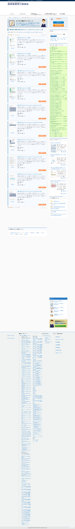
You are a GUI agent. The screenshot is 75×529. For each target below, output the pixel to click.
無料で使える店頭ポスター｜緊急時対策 (37, 405)
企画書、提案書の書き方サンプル (26, 479)
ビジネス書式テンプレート (16, 17)
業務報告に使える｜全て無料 (26, 404)
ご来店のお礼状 (35, 433)
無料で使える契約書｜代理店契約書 (26, 385)
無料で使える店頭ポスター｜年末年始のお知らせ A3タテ (38, 420)
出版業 (34, 403)
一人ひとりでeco (12, 338)
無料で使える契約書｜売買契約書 (26, 389)
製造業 (34, 389)
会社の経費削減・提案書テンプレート (26, 484)
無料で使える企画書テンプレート (26, 347)
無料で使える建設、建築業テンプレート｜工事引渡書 (37, 356)
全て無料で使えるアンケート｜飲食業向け (37, 426)
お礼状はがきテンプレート (15, 232)
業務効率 (46, 338)
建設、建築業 (35, 337)
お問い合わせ (59, 350)
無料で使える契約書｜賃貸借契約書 (26, 387)
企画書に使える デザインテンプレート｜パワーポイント (26, 476)
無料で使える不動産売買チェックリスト (37, 385)
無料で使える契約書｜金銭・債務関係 (25, 402)
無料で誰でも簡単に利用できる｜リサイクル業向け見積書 (37, 398)
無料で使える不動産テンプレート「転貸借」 (37, 375)
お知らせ (25, 234)
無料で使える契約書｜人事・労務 (25, 400)
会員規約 (58, 344)
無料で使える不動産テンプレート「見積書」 (37, 373)
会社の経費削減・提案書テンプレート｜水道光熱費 (26, 502)
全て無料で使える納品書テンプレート (26, 373)
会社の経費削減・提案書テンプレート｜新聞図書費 (26, 492)
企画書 (37, 232)
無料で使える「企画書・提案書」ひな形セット (26, 459)
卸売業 (34, 388)
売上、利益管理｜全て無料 (26, 411)
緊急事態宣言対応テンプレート (26, 442)
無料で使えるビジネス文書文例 (26, 415)
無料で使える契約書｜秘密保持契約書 (26, 396)
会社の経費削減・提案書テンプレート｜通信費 (26, 512)
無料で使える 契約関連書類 (37, 358)
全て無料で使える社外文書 (26, 433)
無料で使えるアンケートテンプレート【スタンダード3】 (29, 174)
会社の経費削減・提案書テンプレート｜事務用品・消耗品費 (26, 500)
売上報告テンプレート (25, 524)
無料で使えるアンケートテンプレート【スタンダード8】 (29, 191)
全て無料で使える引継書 (25, 431)
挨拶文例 (32, 232)
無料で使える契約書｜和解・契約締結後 (25, 398)
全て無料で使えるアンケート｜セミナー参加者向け (37, 430)
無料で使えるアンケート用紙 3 (24, 87)
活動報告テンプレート (25, 523)
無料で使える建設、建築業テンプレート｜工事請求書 (37, 347)
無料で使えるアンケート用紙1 (23, 37)
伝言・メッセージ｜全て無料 (26, 408)
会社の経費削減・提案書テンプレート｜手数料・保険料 (26, 508)
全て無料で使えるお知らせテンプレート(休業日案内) (26, 354)
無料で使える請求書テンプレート (26, 345)
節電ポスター (23, 451)
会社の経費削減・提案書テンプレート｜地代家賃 (26, 520)
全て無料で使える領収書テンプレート (26, 375)
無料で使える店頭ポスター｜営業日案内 (37, 422)
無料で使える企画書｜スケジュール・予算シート (26, 472)
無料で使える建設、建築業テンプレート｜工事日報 (37, 351)
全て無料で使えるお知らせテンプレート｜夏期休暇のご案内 (26, 357)
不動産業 (34, 359)
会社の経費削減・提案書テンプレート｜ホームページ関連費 (26, 497)
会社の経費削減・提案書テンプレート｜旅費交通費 (26, 510)
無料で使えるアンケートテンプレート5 (25, 139)
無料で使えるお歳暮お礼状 (26, 435)
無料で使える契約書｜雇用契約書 (26, 381)
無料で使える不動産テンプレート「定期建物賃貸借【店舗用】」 (37, 365)
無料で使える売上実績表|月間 (55, 142)
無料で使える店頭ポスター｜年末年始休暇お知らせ (37, 417)
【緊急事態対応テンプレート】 (26, 446)
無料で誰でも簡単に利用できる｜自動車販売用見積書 (37, 396)
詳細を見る (64, 151)
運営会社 (58, 347)
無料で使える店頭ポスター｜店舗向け (37, 411)
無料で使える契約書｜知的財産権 (26, 392)
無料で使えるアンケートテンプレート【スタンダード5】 (29, 156)
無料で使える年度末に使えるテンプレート (26, 430)
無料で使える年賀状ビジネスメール (26, 440)
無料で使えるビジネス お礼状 (26, 419)
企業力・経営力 (48, 339)
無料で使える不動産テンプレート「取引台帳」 (37, 379)
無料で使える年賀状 (24, 438)
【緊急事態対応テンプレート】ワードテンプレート (26, 450)
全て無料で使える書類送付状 (26, 377)
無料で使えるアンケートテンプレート (26, 349)
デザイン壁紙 (35, 441)
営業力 (46, 340)
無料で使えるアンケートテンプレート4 (25, 70)
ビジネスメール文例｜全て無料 (26, 410)
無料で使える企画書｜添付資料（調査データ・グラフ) (26, 474)
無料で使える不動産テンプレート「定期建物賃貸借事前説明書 (37, 368)
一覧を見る (64, 193)
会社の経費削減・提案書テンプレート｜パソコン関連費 (26, 505)
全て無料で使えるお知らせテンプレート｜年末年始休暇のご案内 (26, 360)
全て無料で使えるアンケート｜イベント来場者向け (37, 428)
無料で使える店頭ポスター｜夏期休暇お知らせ (37, 415)
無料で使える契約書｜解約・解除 (25, 394)
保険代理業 (35, 390)
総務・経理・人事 (48, 341)
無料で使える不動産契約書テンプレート (37, 361)
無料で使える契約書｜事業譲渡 (26, 379)
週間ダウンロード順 (30, 32)
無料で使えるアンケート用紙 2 (24, 53)
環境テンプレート (24, 522)
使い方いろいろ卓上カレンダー (37, 435)
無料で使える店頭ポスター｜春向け (37, 413)
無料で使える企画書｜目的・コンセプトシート (25, 467)
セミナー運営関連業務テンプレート (26, 455)
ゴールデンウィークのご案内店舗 (37, 437)
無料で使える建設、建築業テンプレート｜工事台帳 (37, 349)
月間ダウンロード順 (22, 32)
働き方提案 (23, 481)
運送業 (34, 387)
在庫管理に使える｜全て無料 (26, 413)
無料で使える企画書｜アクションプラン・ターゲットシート (26, 469)
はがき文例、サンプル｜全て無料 (26, 406)
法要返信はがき (56, 201)
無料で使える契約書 (24, 340)
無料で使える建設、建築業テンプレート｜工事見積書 (37, 345)
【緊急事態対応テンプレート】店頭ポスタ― (26, 448)
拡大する (12, 48)
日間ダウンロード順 (38, 32)
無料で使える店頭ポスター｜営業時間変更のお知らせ (37, 409)
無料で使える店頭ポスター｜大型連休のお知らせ (37, 424)
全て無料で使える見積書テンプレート (26, 369)
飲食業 (34, 393)
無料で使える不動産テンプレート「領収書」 (37, 363)
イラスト (42, 232)
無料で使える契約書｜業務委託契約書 (26, 383)
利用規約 (58, 342)
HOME (10, 17)
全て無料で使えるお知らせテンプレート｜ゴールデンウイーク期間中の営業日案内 (26, 363)
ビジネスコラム (47, 335)
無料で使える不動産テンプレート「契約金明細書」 (37, 381)
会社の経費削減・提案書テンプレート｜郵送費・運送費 (26, 487)
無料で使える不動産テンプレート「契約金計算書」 (37, 383)
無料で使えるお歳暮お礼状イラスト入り (26, 437)
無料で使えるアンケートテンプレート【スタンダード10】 (29, 122)
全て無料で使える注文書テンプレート (26, 371)
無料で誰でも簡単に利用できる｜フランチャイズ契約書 (37, 401)
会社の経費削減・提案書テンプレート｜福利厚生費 (26, 514)
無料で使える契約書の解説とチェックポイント (26, 343)
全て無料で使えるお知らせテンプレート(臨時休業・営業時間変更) (26, 366)
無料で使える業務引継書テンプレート (26, 338)
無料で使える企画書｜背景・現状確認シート (25, 465)
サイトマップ (59, 352)
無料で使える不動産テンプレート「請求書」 (37, 371)
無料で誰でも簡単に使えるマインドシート (26, 461)
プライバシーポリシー (61, 339)
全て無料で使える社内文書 (26, 432)
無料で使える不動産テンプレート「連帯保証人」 (37, 377)
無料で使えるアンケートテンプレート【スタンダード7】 (29, 105)
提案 (21, 234)
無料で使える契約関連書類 (26, 341)
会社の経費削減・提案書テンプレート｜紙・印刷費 (26, 494)
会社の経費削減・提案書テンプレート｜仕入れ (26, 516)
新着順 (9, 32)
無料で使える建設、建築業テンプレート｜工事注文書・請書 (37, 353)
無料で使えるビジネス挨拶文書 (26, 417)
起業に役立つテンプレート (37, 432)
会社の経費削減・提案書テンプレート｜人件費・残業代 (26, 490)
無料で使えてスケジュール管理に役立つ (26, 352)
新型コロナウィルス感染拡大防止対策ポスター (26, 444)
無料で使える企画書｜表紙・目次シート (25, 463)
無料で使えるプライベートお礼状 (26, 421)
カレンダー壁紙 (35, 439)
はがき (11, 234)
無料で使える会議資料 (25, 350)
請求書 (16, 234)
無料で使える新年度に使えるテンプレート (26, 428)
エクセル (26, 232)
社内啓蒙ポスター (24, 480)
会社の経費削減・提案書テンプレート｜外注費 (26, 518)
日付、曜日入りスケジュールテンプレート (26, 426)
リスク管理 (47, 343)
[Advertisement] (45, 9)
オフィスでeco (11, 335)
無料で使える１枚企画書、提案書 (26, 457)
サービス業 (35, 394)
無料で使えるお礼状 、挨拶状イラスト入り (26, 424)
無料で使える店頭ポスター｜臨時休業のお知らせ (37, 407)
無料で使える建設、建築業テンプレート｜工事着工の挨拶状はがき (37, 342)
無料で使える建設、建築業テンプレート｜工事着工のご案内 (37, 339)
